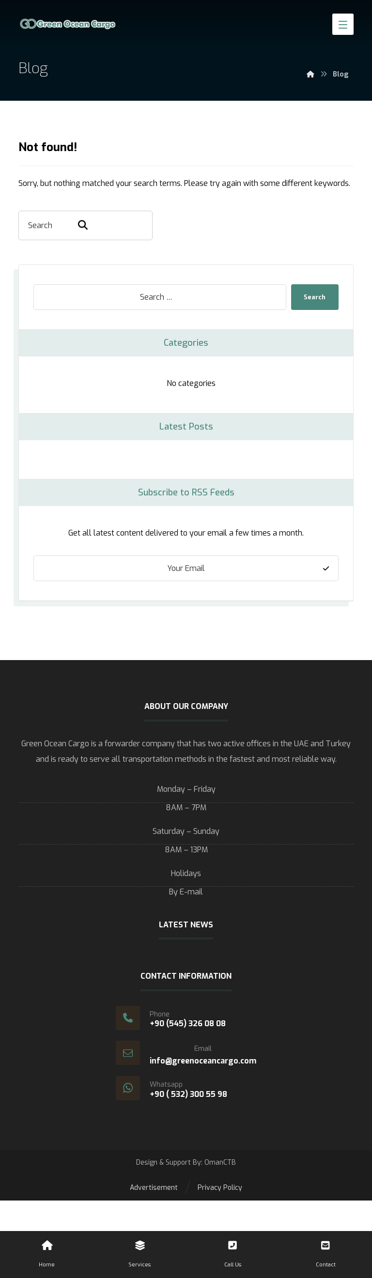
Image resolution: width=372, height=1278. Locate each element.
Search (312, 297)
